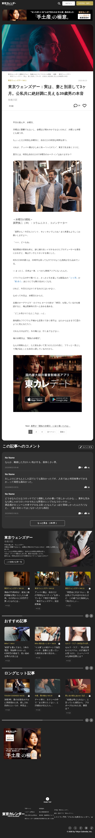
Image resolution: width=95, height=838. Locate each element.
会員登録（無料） (84, 3)
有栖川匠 (12, 100)
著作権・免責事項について (46, 815)
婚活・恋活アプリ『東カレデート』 (64, 813)
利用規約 (41, 808)
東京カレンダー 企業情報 (32, 818)
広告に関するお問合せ (31, 815)
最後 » (62, 432)
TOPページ (28, 808)
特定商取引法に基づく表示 (46, 818)
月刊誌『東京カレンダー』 (61, 810)
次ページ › (51, 432)
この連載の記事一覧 (14, 562)
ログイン (68, 3)
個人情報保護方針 (44, 812)
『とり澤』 (73, 278)
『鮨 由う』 (18, 281)
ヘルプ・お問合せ (30, 812)
